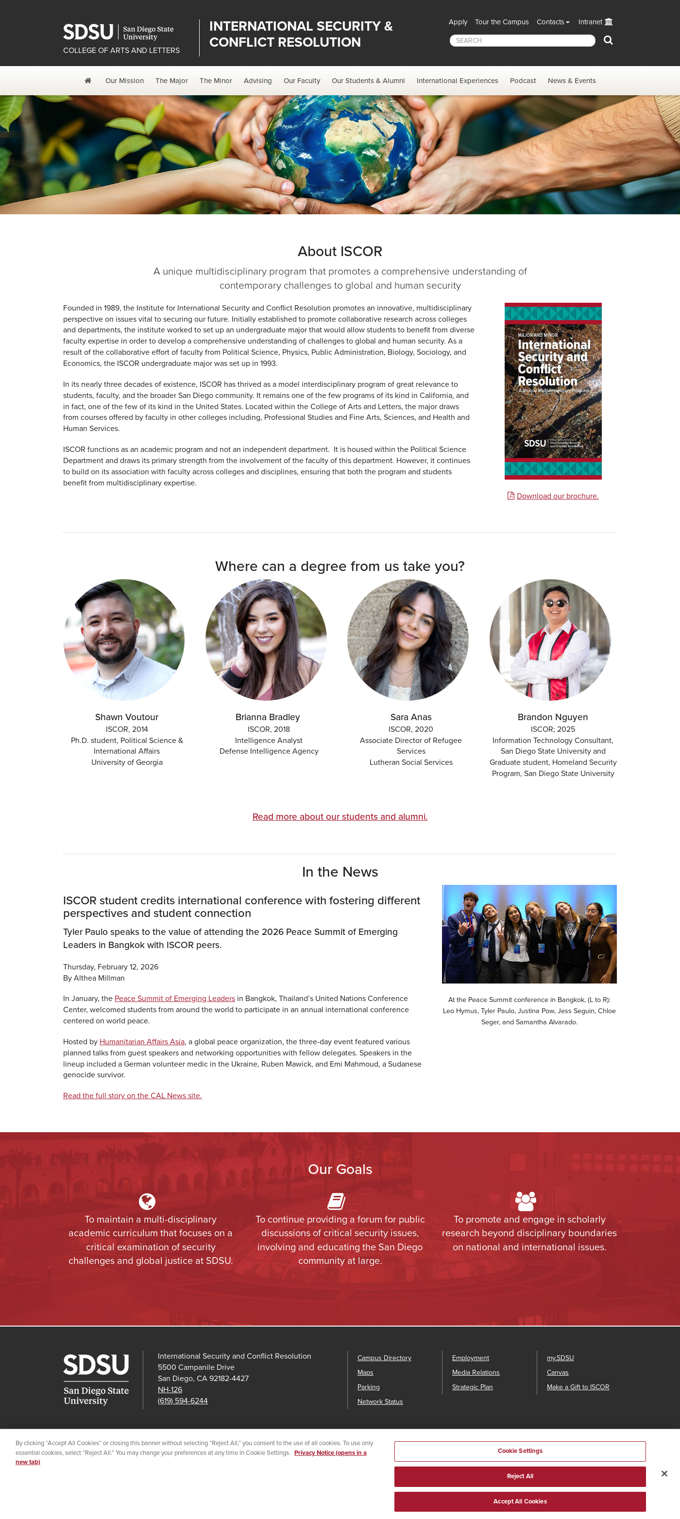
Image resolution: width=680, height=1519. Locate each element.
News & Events (572, 80)
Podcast (523, 80)
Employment (470, 1358)
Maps (365, 1372)
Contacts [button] (550, 21)
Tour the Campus (502, 21)
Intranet (590, 21)
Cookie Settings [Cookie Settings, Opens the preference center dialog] (520, 1455)
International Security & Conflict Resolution (301, 34)
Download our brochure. (558, 496)
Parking (368, 1387)
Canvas (558, 1372)
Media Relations (476, 1372)
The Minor (216, 80)
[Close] (664, 1477)
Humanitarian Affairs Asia (142, 1042)
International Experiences (457, 80)
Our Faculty (302, 80)
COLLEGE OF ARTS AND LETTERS (121, 50)
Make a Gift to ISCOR (578, 1387)
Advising (258, 80)
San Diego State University (127, 32)
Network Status (380, 1402)
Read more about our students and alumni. (340, 816)
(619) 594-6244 (183, 1401)
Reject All (520, 1480)
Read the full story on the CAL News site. (132, 1096)
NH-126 (170, 1390)
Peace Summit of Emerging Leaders (175, 998)
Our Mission (124, 80)
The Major (171, 80)
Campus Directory (384, 1358)
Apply (458, 21)
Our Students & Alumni (368, 80)
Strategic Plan (472, 1387)
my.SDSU (560, 1358)
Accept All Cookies (519, 1505)
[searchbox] (522, 41)
